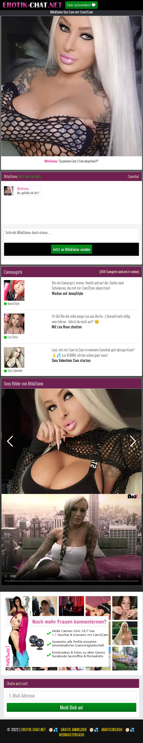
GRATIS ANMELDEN (73, 729)
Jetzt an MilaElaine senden (71, 249)
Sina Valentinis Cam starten (71, 360)
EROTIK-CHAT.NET (33, 729)
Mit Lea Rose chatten (67, 326)
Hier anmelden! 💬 (81, 5)
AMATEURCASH (111, 729)
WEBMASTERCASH (71, 734)
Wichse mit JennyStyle (67, 293)
